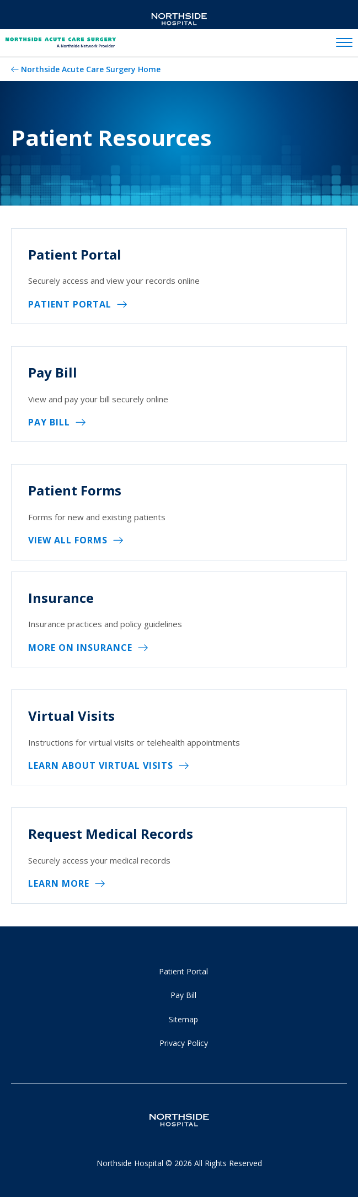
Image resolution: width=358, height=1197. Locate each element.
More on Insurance (80, 647)
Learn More (58, 883)
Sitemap (183, 1019)
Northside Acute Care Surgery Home (91, 69)
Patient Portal (69, 304)
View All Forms (68, 540)
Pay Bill (49, 422)
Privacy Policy (183, 1043)
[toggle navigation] (344, 43)
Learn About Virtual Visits (100, 765)
